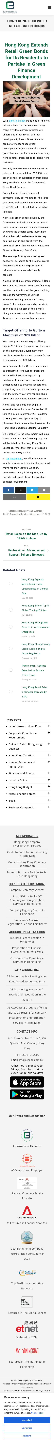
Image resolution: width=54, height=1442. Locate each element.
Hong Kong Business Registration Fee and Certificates (27, 922)
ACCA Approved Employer (27, 1170)
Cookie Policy (37, 1413)
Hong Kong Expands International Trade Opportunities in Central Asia (35, 586)
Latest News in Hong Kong (25, 726)
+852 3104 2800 (29, 1054)
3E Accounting (14, 458)
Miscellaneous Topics (22, 794)
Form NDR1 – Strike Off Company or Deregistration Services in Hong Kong (27, 900)
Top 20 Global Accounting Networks (27, 1283)
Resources (13, 720)
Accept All (27, 1420)
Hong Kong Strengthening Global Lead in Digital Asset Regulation (36, 649)
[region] (27, 1417)
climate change (17, 120)
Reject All (27, 1436)
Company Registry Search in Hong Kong (27, 912)
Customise (27, 1428)
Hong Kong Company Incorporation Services (27, 843)
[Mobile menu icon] (49, 7)
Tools (12, 800)
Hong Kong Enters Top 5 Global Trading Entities (35, 608)
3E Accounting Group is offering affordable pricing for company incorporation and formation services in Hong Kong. (27, 1015)
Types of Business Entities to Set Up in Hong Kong (27, 874)
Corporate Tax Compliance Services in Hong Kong (27, 959)
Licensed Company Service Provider (27, 1193)
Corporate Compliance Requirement (23, 735)
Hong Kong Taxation (21, 755)
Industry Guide (18, 780)
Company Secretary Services (27, 890)
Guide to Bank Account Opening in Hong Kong (27, 853)
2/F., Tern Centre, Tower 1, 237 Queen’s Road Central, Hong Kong (27, 1043)
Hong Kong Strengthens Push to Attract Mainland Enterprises (35, 627)
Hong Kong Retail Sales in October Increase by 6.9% (35, 692)
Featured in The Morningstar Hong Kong (27, 1361)
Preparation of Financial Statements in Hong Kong (27, 949)
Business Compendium (23, 807)
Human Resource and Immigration (22, 764)
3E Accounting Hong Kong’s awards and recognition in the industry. (27, 994)
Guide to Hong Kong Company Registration (27, 864)
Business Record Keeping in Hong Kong (27, 939)
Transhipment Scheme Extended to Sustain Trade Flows (34, 670)
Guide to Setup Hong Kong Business (25, 746)
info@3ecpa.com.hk (31, 1060)
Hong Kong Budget (20, 787)
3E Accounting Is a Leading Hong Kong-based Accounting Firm (27, 979)
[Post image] (11, 583)
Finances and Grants (21, 773)
